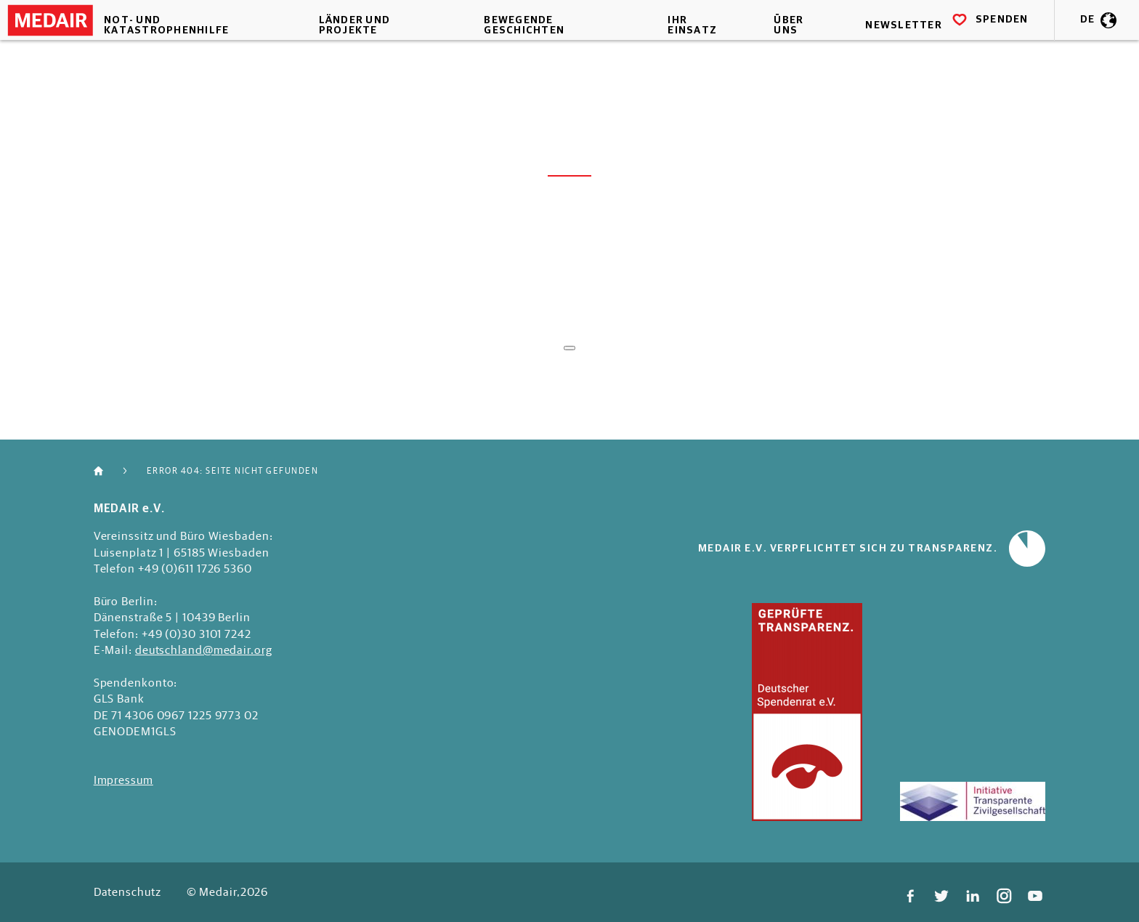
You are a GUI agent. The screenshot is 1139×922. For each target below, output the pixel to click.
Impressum (123, 779)
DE (1066, 47)
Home (106, 470)
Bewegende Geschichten (525, 47)
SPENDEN (969, 47)
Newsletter (881, 47)
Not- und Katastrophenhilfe (191, 47)
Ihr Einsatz (683, 47)
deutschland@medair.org (203, 649)
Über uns (772, 47)
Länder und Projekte (366, 47)
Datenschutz (127, 891)
